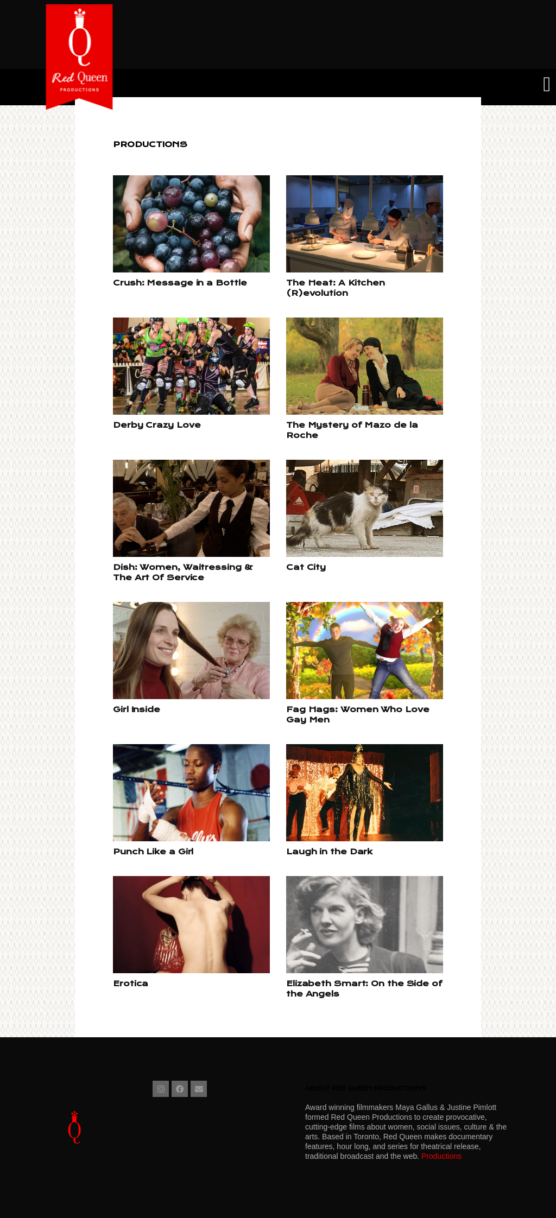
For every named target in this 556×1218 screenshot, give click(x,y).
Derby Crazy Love (156, 425)
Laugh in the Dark (329, 852)
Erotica (130, 983)
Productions (441, 1156)
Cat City (306, 567)
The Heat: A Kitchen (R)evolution (335, 288)
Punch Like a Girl (153, 852)
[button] (547, 84)
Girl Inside (136, 709)
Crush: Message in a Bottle (180, 283)
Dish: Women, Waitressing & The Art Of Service (182, 572)
